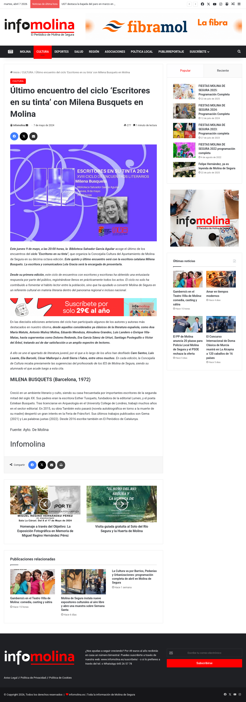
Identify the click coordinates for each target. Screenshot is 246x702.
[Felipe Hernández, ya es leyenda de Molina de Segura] (184, 169)
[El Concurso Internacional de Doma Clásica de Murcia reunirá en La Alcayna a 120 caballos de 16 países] (221, 324)
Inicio (15, 72)
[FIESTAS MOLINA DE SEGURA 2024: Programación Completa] (184, 111)
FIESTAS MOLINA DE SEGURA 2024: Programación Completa (214, 110)
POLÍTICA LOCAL (142, 51)
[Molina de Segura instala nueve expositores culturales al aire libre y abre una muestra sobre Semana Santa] (83, 581)
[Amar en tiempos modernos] (221, 279)
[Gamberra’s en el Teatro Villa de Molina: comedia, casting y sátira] (32, 581)
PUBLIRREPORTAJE (171, 51)
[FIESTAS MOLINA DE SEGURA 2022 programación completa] (184, 150)
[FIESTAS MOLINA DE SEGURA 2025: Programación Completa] (184, 91)
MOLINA (25, 51)
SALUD (78, 51)
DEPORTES (62, 51)
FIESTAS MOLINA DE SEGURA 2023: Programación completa (214, 129)
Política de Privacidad (33, 677)
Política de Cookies (60, 677)
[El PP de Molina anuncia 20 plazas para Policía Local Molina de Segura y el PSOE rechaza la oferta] (188, 324)
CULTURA (42, 51)
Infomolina (19, 125)
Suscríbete (198, 51)
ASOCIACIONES (115, 51)
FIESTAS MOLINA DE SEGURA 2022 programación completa (217, 149)
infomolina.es (77, 694)
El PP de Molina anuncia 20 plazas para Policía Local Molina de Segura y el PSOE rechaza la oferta (187, 345)
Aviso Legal (10, 677)
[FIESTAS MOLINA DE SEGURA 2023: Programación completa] (184, 130)
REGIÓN (94, 51)
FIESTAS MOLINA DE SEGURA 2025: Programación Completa (214, 90)
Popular (185, 70)
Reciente (223, 70)
